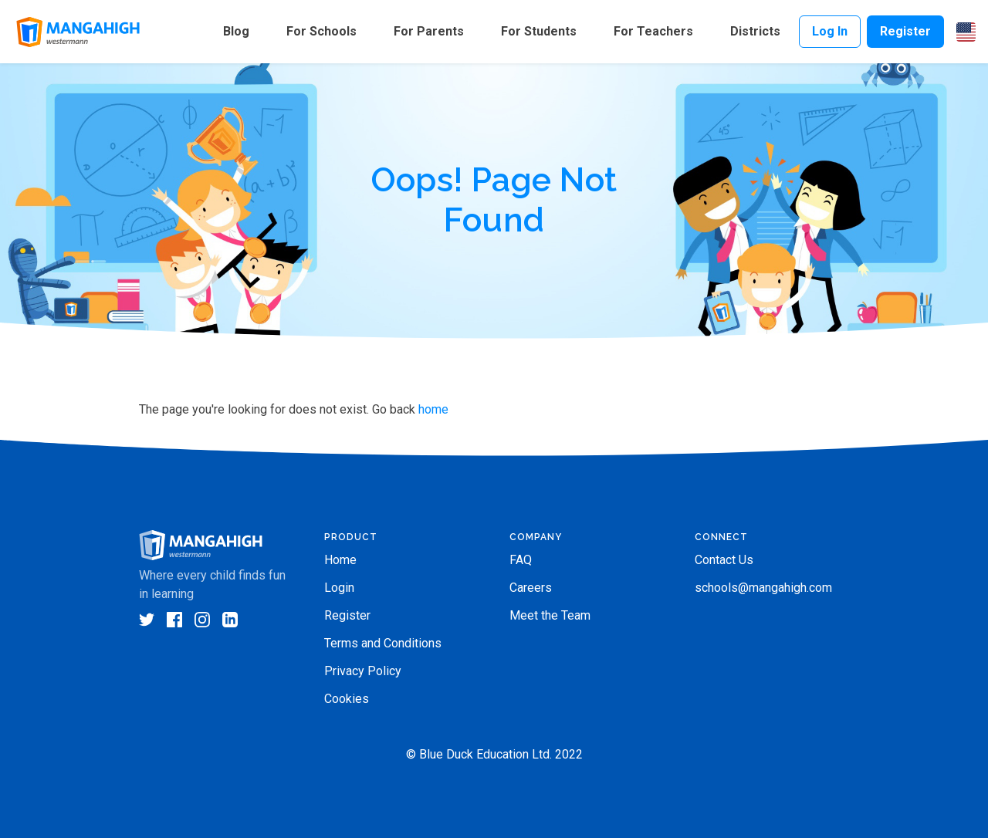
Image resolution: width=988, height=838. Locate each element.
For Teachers (653, 31)
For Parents (429, 31)
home (433, 409)
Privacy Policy (362, 671)
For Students (539, 31)
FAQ (520, 559)
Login (339, 587)
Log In (830, 31)
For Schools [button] (321, 31)
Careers (530, 587)
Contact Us (724, 559)
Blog (236, 31)
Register (905, 31)
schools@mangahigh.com (763, 587)
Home (340, 559)
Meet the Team (549, 615)
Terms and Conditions (383, 643)
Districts (755, 31)
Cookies (346, 698)
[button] (966, 32)
